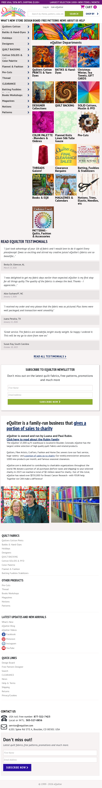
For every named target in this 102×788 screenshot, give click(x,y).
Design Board (8, 662)
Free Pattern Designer (12, 666)
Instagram (9, 644)
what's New (8, 20)
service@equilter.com (21, 725)
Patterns (15, 112)
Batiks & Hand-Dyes (15, 32)
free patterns (50, 20)
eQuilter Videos (9, 629)
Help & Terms (8, 683)
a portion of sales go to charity (39, 455)
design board (32, 20)
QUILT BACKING (15, 49)
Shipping (6, 687)
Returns (5, 691)
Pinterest (8, 639)
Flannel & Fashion (15, 66)
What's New (7, 621)
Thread (15, 78)
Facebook (9, 634)
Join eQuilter (57, 7)
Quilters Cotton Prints (15, 27)
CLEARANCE (15, 84)
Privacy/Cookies (9, 695)
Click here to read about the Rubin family (33, 439)
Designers (15, 44)
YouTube (8, 648)
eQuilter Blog (8, 625)
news (63, 20)
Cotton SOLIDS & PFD (15, 55)
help (82, 20)
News (4, 678)
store (19, 20)
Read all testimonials (50, 356)
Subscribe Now (50, 401)
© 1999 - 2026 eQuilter (50, 784)
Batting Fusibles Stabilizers (15, 90)
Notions (15, 106)
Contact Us (8, 711)
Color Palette (15, 61)
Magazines (15, 101)
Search (74, 13)
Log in (46, 7)
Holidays (15, 38)
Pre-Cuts (15, 72)
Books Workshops (15, 95)
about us (72, 20)
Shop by (92, 13)
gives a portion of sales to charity (46, 425)
